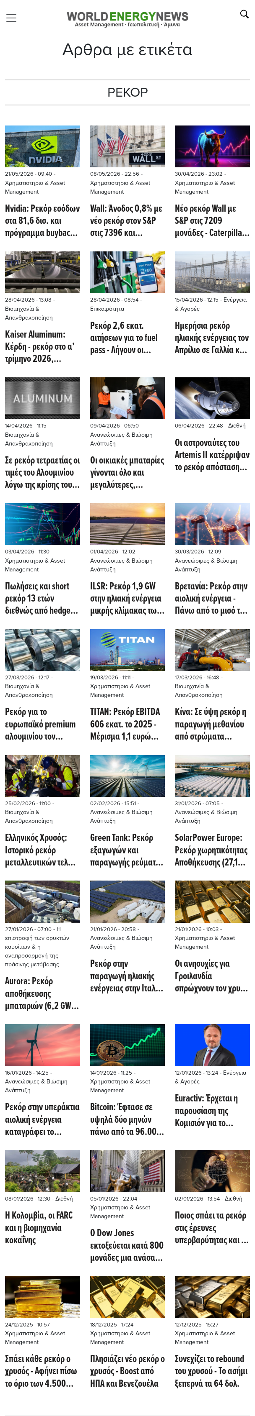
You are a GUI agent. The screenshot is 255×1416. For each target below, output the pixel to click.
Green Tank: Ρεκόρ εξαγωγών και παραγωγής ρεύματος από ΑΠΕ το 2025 (126, 850)
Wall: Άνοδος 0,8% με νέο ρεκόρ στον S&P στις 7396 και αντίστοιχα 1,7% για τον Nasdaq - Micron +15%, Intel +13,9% (126, 221)
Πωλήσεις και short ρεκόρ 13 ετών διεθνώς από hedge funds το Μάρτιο (37, 599)
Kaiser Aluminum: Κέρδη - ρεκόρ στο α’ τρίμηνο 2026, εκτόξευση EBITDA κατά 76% (40, 347)
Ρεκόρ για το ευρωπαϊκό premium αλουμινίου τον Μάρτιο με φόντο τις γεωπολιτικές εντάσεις (40, 724)
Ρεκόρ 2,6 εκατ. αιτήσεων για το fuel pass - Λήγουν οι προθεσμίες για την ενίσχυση (124, 338)
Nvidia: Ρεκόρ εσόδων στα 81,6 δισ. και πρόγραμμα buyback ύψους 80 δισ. (42, 221)
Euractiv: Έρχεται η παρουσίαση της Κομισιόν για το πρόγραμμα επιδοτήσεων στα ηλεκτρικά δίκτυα (206, 1111)
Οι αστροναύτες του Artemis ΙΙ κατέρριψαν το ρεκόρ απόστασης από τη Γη (212, 455)
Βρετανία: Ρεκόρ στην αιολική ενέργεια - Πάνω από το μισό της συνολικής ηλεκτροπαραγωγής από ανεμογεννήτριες (211, 599)
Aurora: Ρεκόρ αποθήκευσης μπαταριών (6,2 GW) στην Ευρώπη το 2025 (41, 994)
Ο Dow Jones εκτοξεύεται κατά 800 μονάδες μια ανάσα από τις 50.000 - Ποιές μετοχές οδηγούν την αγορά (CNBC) (127, 1245)
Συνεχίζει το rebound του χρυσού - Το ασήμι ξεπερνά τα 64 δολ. (211, 1371)
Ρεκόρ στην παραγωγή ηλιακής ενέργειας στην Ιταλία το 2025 (126, 976)
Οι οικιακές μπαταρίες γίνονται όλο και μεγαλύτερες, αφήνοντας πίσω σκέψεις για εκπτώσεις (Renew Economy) (127, 473)
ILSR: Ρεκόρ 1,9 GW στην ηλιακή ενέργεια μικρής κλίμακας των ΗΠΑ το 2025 (125, 599)
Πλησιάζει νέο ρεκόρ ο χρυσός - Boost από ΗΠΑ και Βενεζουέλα (127, 1371)
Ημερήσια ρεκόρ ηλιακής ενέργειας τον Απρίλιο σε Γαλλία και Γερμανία (212, 338)
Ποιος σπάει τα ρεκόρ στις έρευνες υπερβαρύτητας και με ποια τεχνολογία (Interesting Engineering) (212, 1228)
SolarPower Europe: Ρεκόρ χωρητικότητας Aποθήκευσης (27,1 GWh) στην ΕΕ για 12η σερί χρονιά (211, 850)
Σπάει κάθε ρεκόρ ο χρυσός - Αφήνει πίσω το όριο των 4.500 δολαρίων (41, 1371)
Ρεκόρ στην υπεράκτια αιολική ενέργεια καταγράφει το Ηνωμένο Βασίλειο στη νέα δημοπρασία (42, 1119)
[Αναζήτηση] (244, 14)
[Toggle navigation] (14, 18)
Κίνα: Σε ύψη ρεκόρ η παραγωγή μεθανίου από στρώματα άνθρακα (210, 724)
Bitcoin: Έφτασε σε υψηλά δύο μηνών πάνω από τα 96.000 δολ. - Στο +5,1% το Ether (125, 1119)
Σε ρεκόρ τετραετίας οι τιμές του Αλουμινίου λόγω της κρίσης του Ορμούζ (42, 473)
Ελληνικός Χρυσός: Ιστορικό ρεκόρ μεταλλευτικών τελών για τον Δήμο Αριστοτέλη (41, 850)
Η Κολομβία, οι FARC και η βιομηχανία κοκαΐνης (39, 1228)
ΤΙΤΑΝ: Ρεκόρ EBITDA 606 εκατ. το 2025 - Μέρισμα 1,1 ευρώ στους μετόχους (125, 724)
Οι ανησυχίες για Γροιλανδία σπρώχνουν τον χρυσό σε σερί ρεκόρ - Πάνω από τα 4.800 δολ (212, 976)
